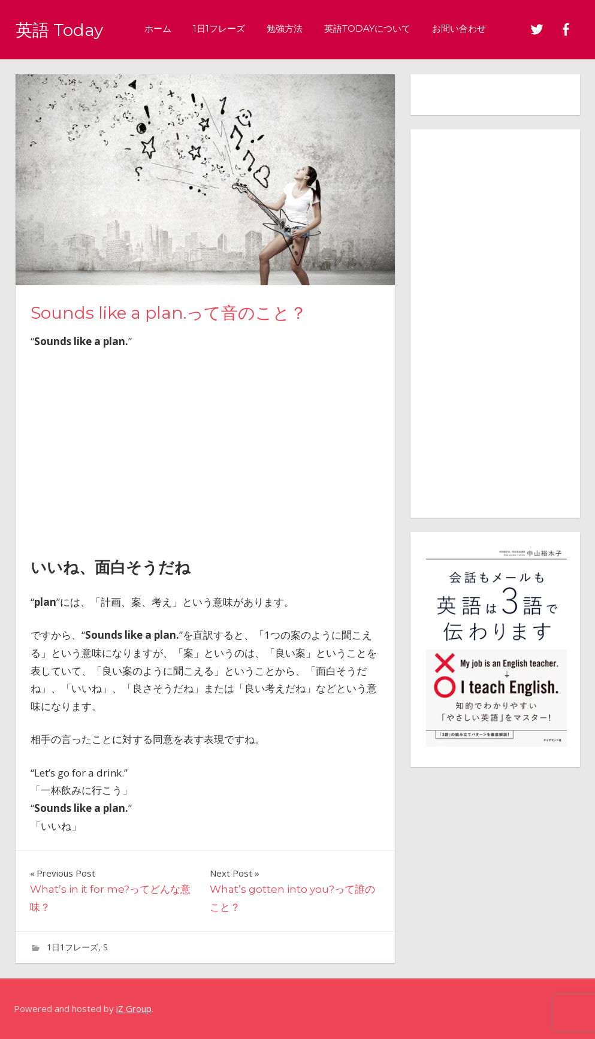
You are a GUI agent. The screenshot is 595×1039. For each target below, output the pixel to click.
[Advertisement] (205, 449)
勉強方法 (296, 28)
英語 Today (65, 29)
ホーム (169, 28)
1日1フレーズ (230, 28)
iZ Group (134, 1008)
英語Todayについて (379, 28)
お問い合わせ (470, 28)
